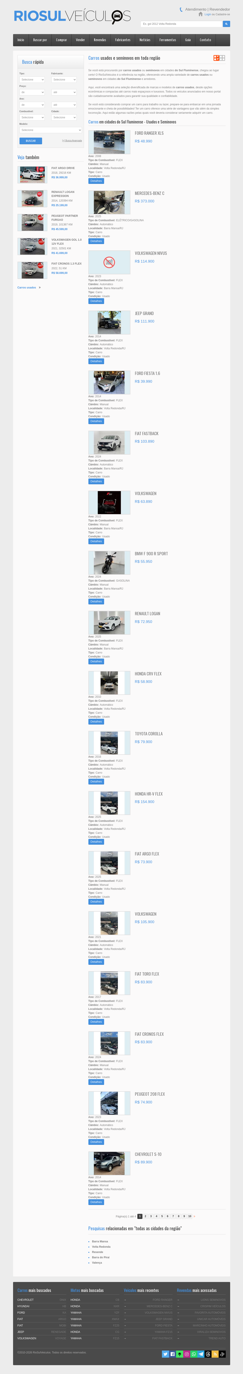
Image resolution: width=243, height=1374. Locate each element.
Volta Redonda (101, 1246)
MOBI (62, 1325)
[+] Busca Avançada (72, 140)
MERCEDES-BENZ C (149, 193)
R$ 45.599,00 (60, 229)
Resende (97, 1252)
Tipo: (22, 73)
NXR (116, 1306)
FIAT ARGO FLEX (147, 853)
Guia (188, 40)
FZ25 (116, 1325)
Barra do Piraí (101, 1257)
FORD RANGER (163, 1299)
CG (117, 1332)
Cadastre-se (223, 14)
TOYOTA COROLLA (149, 733)
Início (20, 40)
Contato (205, 40)
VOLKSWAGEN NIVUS (151, 253)
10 (189, 1216)
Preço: (22, 86)
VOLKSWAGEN (145, 493)
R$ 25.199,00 (60, 205)
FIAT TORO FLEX (147, 973)
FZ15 (116, 1338)
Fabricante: (57, 73)
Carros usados (26, 287)
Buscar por (40, 40)
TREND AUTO (217, 1338)
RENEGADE (58, 1332)
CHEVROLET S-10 (148, 1154)
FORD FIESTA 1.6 (147, 373)
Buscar (31, 141)
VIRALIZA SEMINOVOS (211, 1332)
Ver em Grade (222, 58)
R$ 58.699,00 (60, 273)
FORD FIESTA (163, 1325)
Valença (97, 1262)
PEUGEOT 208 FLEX (150, 1094)
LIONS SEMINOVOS (213, 1299)
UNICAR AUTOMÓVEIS (211, 1319)
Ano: (22, 99)
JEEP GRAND (144, 313)
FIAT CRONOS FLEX (149, 1034)
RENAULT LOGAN (147, 613)
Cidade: (55, 111)
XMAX (115, 1319)
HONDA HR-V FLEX (149, 793)
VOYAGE (60, 1338)
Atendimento (195, 9)
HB (64, 1306)
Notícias (145, 40)
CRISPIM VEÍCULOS (213, 1306)
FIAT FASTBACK (146, 433)
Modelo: (23, 124)
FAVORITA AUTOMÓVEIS (210, 1312)
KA (64, 1312)
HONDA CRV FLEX (148, 673)
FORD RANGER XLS (149, 133)
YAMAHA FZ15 (163, 1332)
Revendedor (220, 9)
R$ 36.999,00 (60, 177)
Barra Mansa (100, 1241)
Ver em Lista (216, 58)
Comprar (61, 40)
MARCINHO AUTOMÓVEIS (209, 1325)
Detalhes (96, 181)
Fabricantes (122, 40)
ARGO (62, 1319)
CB (117, 1299)
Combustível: (26, 111)
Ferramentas (167, 40)
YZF (116, 1312)
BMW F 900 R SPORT (151, 553)
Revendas (100, 40)
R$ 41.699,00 (60, 253)
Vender (80, 40)
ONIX (63, 1299)
